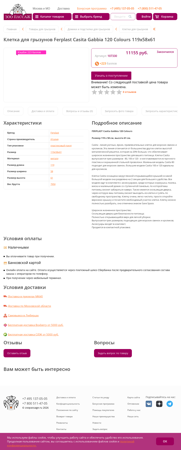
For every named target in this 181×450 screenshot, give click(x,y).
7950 (53, 184)
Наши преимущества (103, 416)
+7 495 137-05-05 (34, 398)
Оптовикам (133, 403)
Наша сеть (133, 416)
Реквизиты (62, 422)
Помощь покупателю (103, 410)
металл (54, 158)
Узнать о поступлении (111, 75)
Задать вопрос (99, 429)
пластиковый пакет (61, 145)
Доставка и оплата (43, 111)
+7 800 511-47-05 (34, 403)
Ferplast (55, 132)
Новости (96, 422)
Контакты (61, 429)
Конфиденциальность (68, 403)
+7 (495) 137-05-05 (122, 8)
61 (52, 177)
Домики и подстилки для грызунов (89, 29)
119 (52, 165)
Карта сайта (133, 397)
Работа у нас (134, 410)
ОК (165, 441)
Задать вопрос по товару (113, 353)
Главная (12, 29)
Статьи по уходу (100, 397)
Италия (55, 139)
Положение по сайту (67, 410)
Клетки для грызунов (135, 29)
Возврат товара (64, 416)
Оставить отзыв (17, 353)
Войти (146, 17)
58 (52, 171)
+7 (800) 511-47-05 (150, 8)
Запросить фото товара (119, 111)
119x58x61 (56, 152)
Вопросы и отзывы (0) (79, 111)
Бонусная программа (92, 8)
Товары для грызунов (42, 29)
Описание (13, 111)
